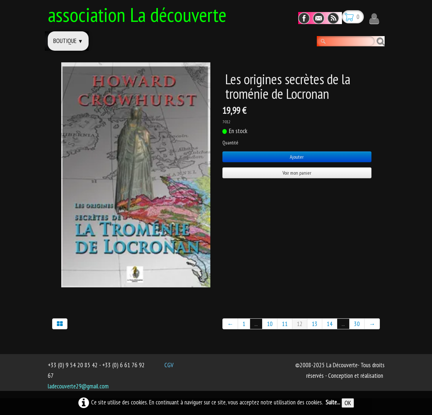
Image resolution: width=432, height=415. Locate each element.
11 (285, 324)
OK (348, 403)
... (256, 324)
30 (357, 324)
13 (315, 324)
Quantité (230, 142)
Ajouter (297, 157)
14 (329, 324)
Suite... (333, 402)
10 (270, 324)
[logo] (140, 13)
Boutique (68, 41)
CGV (169, 365)
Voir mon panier (297, 173)
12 (300, 324)
